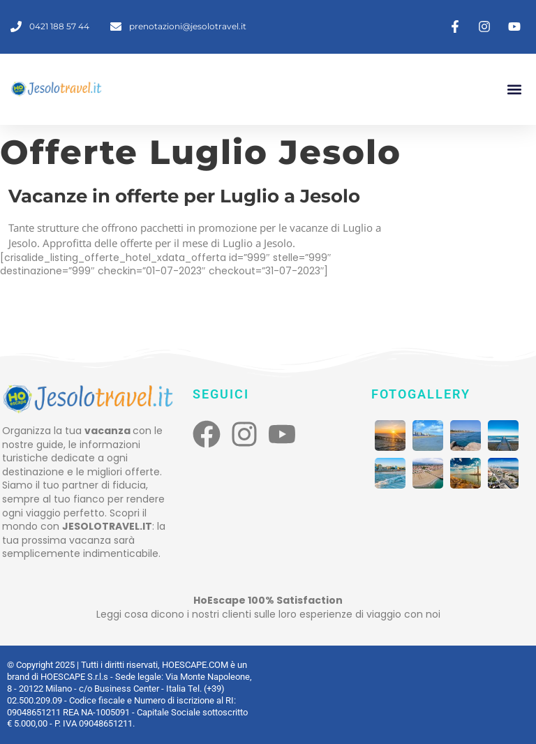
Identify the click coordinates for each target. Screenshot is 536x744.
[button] (514, 89)
